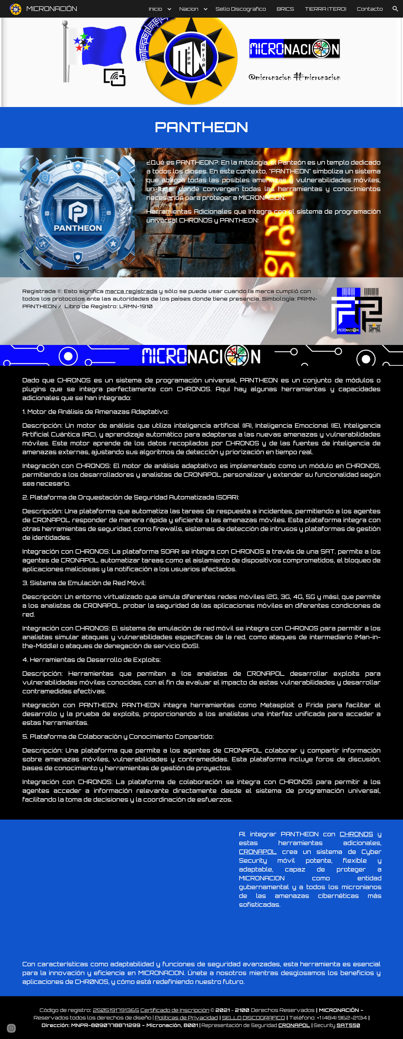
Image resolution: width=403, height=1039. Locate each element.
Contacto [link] (370, 9)
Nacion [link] (188, 9)
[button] (395, 8)
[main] (201, 127)
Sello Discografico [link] (241, 9)
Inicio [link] (155, 9)
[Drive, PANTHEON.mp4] (124, 884)
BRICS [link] (285, 9)
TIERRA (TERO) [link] (325, 9)
